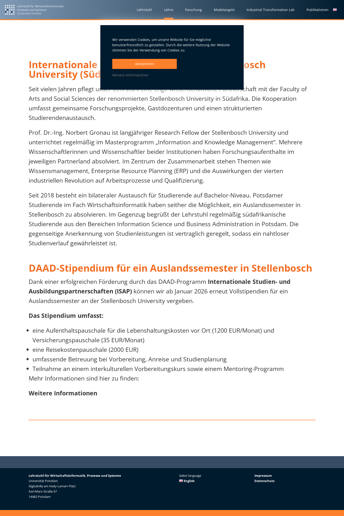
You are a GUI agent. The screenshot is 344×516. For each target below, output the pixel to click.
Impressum (263, 475)
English (187, 481)
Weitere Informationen (130, 75)
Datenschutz (264, 481)
